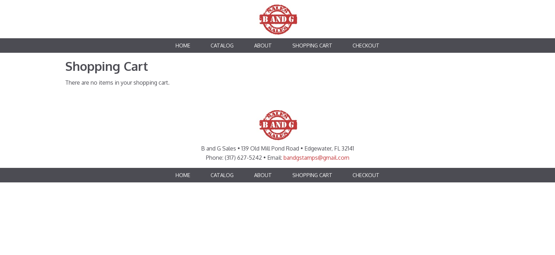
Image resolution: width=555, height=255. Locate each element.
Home (183, 45)
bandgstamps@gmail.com (316, 157)
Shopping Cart (312, 45)
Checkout (366, 45)
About (263, 45)
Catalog (222, 45)
